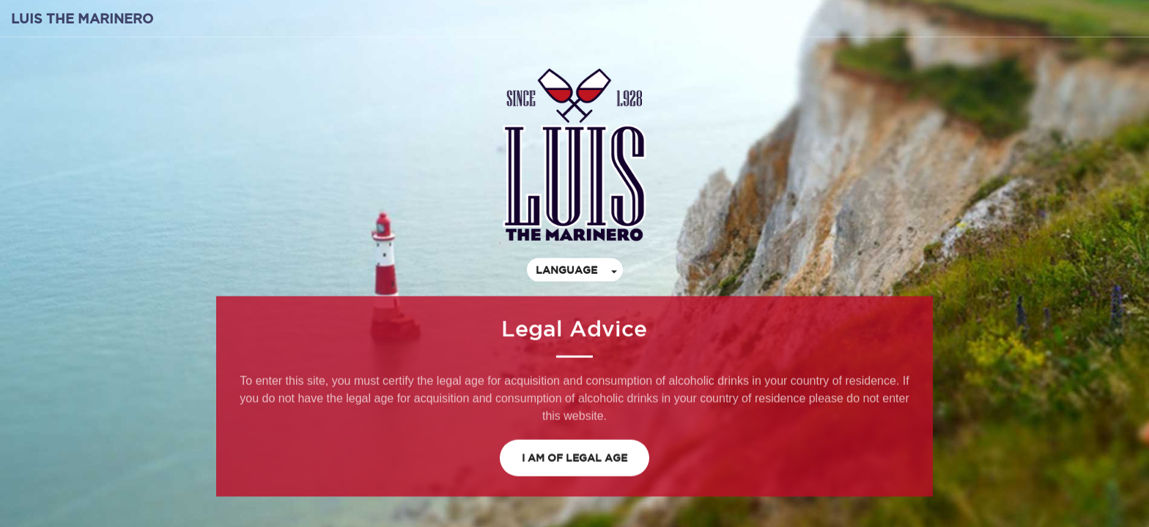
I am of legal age (574, 457)
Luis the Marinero (82, 18)
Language (566, 269)
